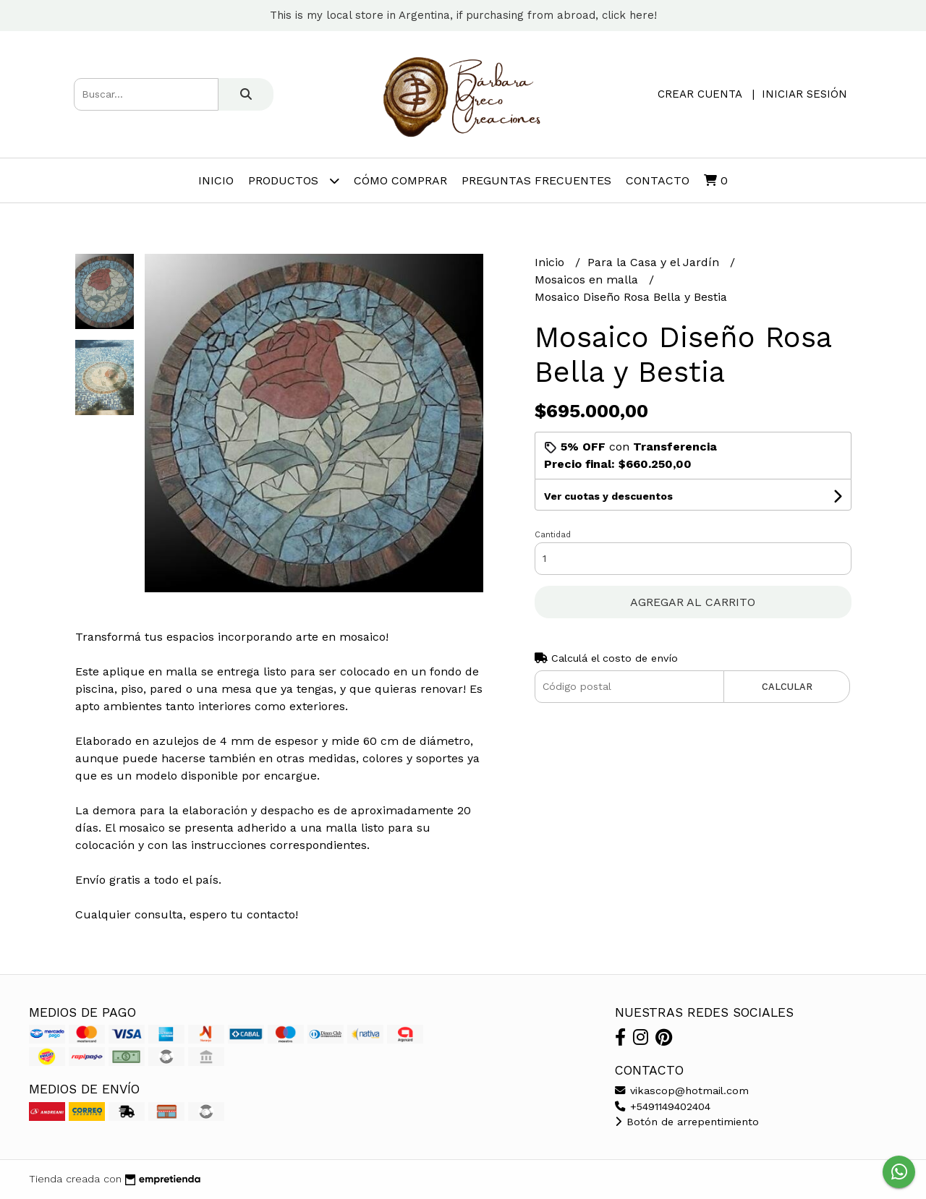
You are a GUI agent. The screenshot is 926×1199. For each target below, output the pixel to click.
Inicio (216, 180)
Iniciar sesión (804, 94)
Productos (293, 180)
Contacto (657, 180)
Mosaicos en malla (588, 279)
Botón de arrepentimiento (687, 1121)
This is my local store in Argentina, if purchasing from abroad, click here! (463, 15)
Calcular (787, 686)
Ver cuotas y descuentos (608, 496)
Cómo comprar (400, 180)
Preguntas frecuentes (536, 180)
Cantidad (553, 534)
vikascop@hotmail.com (682, 1090)
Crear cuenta (700, 94)
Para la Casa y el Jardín (655, 262)
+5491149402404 (662, 1106)
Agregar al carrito (692, 602)
